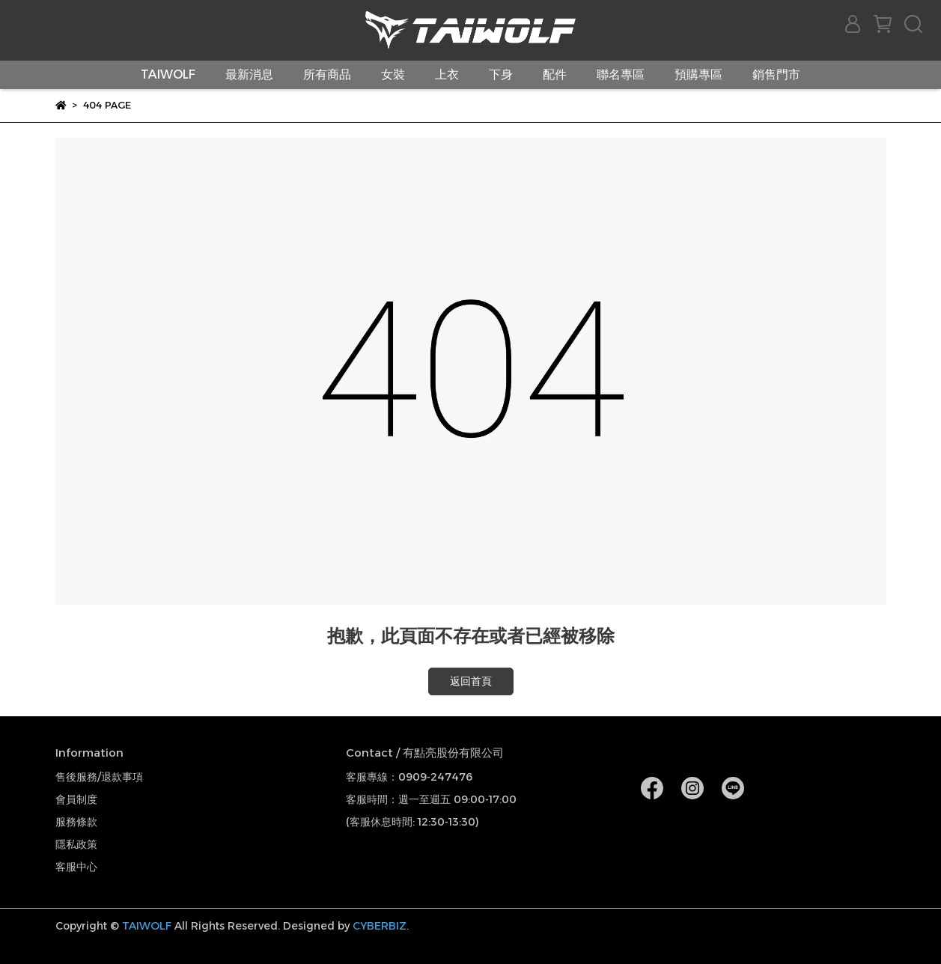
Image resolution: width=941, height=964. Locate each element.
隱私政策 (76, 844)
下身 (501, 74)
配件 (555, 74)
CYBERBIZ (379, 926)
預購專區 (698, 74)
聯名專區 (621, 74)
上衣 (447, 74)
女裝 (393, 74)
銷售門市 (776, 74)
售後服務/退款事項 (99, 777)
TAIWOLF (168, 74)
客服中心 (76, 866)
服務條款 (76, 822)
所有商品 (327, 74)
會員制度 (76, 799)
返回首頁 (471, 681)
